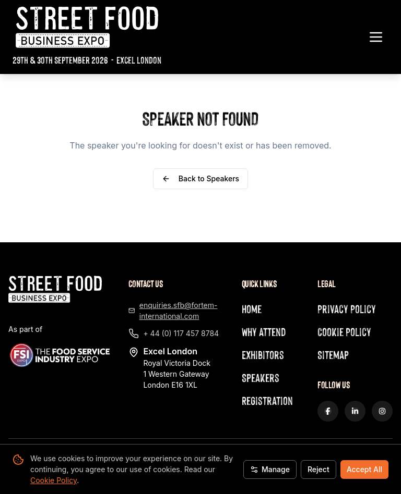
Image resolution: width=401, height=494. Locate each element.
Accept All (364, 469)
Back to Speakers (200, 178)
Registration (267, 400)
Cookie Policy (53, 480)
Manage (270, 469)
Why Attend (264, 331)
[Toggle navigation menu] (375, 37)
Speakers (260, 377)
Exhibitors (263, 354)
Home (252, 308)
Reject (318, 469)
